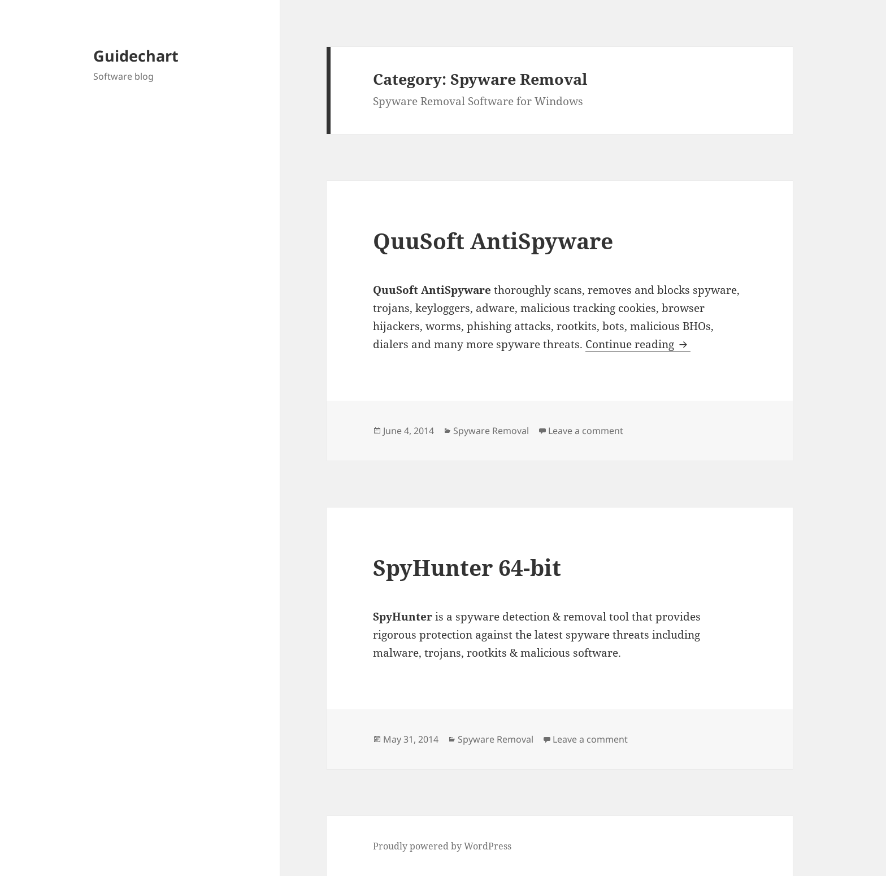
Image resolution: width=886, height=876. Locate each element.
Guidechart (136, 55)
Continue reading (637, 344)
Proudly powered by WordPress (442, 846)
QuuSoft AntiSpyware (493, 240)
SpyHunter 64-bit (467, 567)
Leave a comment (585, 430)
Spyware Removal (491, 430)
